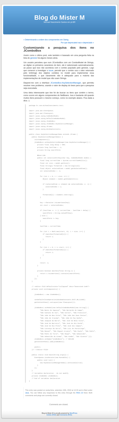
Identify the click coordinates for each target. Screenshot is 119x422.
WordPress (73, 413)
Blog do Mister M (59, 17)
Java (27, 393)
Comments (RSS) (66, 415)
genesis (33, 58)
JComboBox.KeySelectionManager (65, 83)
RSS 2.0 (79, 393)
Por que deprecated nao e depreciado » (77, 43)
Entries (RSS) (51, 415)
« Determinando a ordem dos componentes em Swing (45, 40)
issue (51, 70)
